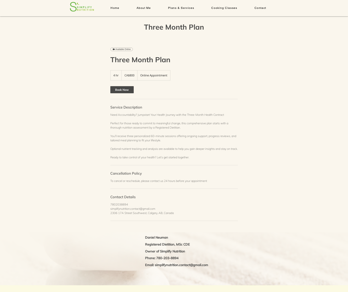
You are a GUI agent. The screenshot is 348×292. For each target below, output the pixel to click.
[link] (122, 89)
